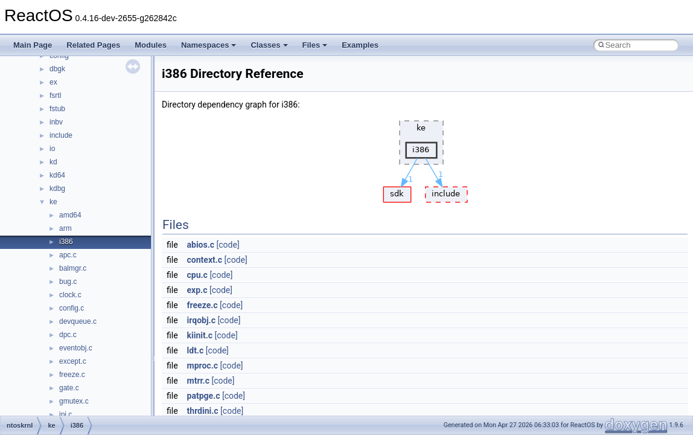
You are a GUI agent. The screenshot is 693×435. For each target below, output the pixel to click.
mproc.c (202, 365)
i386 (66, 241)
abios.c (201, 245)
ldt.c (195, 350)
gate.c (69, 388)
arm (65, 228)
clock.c (70, 295)
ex (53, 82)
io (52, 148)
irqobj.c (201, 320)
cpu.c (197, 275)
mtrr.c (198, 380)
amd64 (70, 215)
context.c (205, 260)
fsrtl (55, 95)
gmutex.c (74, 401)
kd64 (57, 175)
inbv (56, 122)
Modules (151, 45)
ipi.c (65, 414)
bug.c (68, 281)
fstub (57, 109)
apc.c (68, 255)
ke (53, 202)
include (61, 135)
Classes (269, 45)
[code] (228, 245)
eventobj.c (75, 348)
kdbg (57, 188)
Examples (360, 45)
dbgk (57, 69)
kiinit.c (200, 335)
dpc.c (68, 334)
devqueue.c (78, 321)
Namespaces (209, 45)
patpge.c (203, 396)
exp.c (197, 290)
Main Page (32, 45)
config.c (71, 308)
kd (53, 162)
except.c (72, 361)
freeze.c (72, 374)
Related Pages (93, 45)
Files (315, 45)
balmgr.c (72, 268)
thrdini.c (203, 411)
